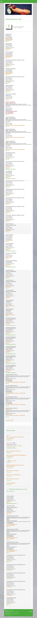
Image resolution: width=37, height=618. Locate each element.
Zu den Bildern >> (9, 439)
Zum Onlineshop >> (9, 484)
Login (31, 610)
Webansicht (30, 611)
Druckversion (7, 610)
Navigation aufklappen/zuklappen (18, 1)
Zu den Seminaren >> (10, 467)
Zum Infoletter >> (9, 462)
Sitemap (12, 610)
